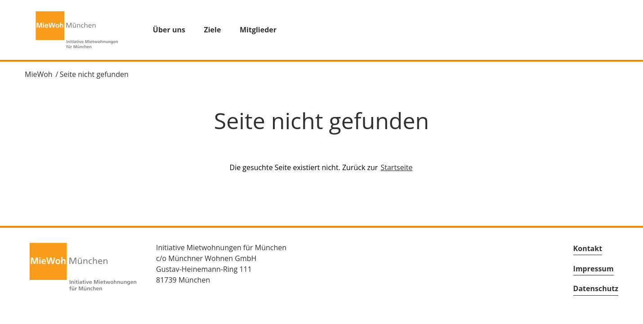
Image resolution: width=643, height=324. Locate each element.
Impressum (593, 269)
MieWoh (39, 74)
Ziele (212, 30)
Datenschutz (595, 288)
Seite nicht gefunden (94, 74)
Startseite (397, 167)
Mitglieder (258, 30)
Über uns (169, 30)
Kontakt (588, 248)
